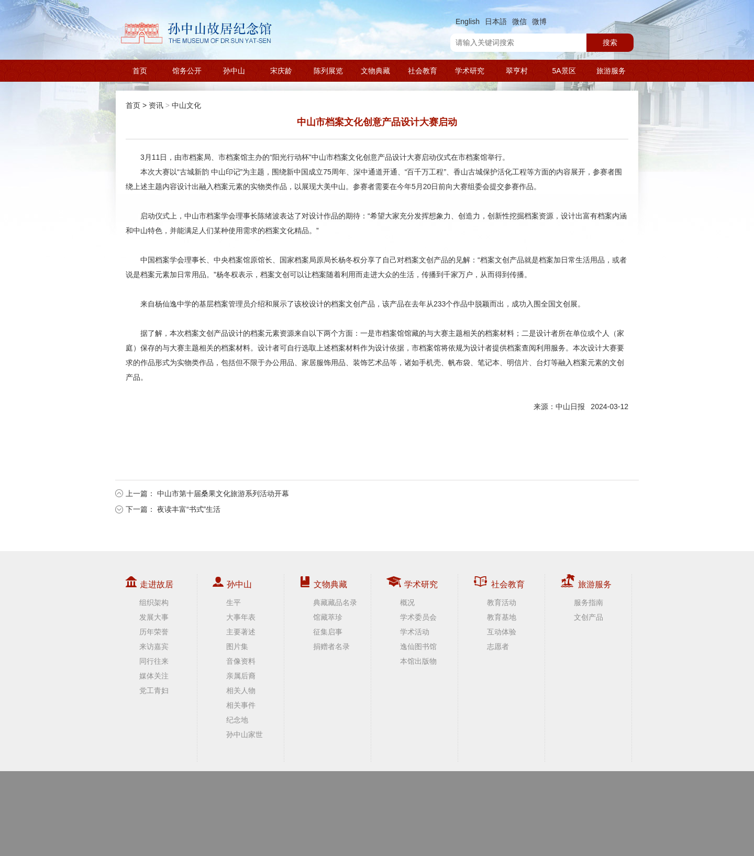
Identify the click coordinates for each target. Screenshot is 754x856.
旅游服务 (611, 71)
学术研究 (469, 71)
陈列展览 (328, 71)
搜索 (610, 42)
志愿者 (498, 646)
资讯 (156, 105)
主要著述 (241, 632)
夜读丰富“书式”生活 (188, 509)
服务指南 (588, 602)
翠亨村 (517, 71)
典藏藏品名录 (335, 602)
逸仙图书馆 (418, 646)
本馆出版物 (418, 661)
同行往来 (154, 661)
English (468, 21)
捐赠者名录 (331, 646)
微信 (519, 21)
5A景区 (563, 71)
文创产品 (588, 617)
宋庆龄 (281, 71)
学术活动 (414, 632)
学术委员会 (418, 617)
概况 (407, 602)
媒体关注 (154, 676)
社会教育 (422, 71)
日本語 (496, 21)
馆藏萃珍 (327, 617)
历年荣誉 (154, 632)
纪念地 (237, 720)
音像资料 (241, 661)
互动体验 (501, 632)
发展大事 (154, 617)
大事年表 (241, 617)
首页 (139, 71)
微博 (539, 21)
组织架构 (154, 602)
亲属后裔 (241, 676)
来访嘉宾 (154, 646)
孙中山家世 (244, 734)
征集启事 (327, 632)
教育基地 (501, 617)
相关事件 (241, 705)
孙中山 (234, 71)
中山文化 (186, 105)
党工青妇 (154, 690)
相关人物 (241, 690)
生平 (233, 602)
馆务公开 (187, 71)
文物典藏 (375, 71)
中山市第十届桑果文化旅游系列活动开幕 (223, 493)
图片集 (237, 646)
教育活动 (501, 602)
